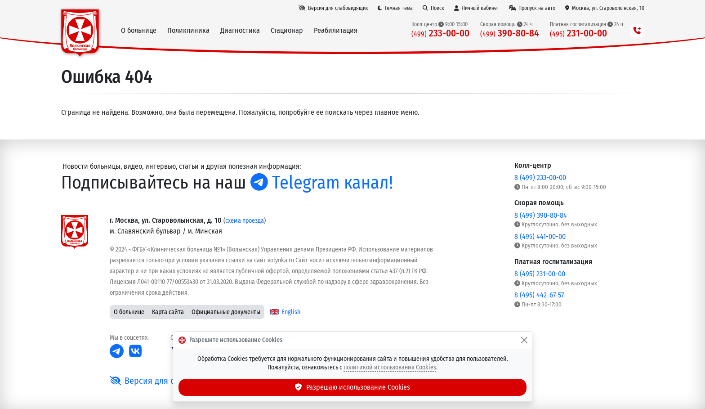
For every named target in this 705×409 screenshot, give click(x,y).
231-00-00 (578, 33)
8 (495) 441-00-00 (540, 236)
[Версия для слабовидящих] (333, 8)
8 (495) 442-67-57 (539, 295)
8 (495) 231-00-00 (539, 274)
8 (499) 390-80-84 (540, 215)
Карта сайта (168, 312)
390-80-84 (509, 33)
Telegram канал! (321, 182)
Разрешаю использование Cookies (352, 387)
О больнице (129, 312)
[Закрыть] (524, 340)
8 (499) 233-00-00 (540, 177)
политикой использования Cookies (390, 367)
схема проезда (244, 221)
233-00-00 (440, 33)
